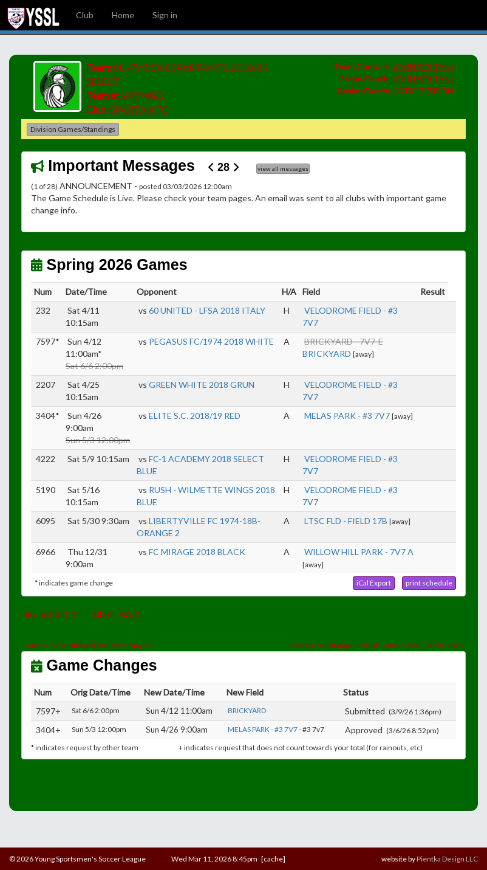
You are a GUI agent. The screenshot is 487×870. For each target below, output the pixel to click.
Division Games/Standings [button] (72, 129)
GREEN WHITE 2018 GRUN (201, 384)
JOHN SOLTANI (423, 66)
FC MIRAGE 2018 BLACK (197, 552)
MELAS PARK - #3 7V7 (347, 415)
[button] (374, 583)
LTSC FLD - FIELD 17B (345, 521)
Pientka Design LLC (447, 858)
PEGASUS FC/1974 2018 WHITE (211, 341)
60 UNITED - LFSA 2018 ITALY (207, 310)
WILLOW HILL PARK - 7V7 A (359, 552)
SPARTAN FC (139, 109)
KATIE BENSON (423, 91)
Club (85, 15)
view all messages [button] (282, 168)
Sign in (164, 15)
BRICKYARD (326, 353)
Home (123, 15)
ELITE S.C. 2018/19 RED (194, 415)
